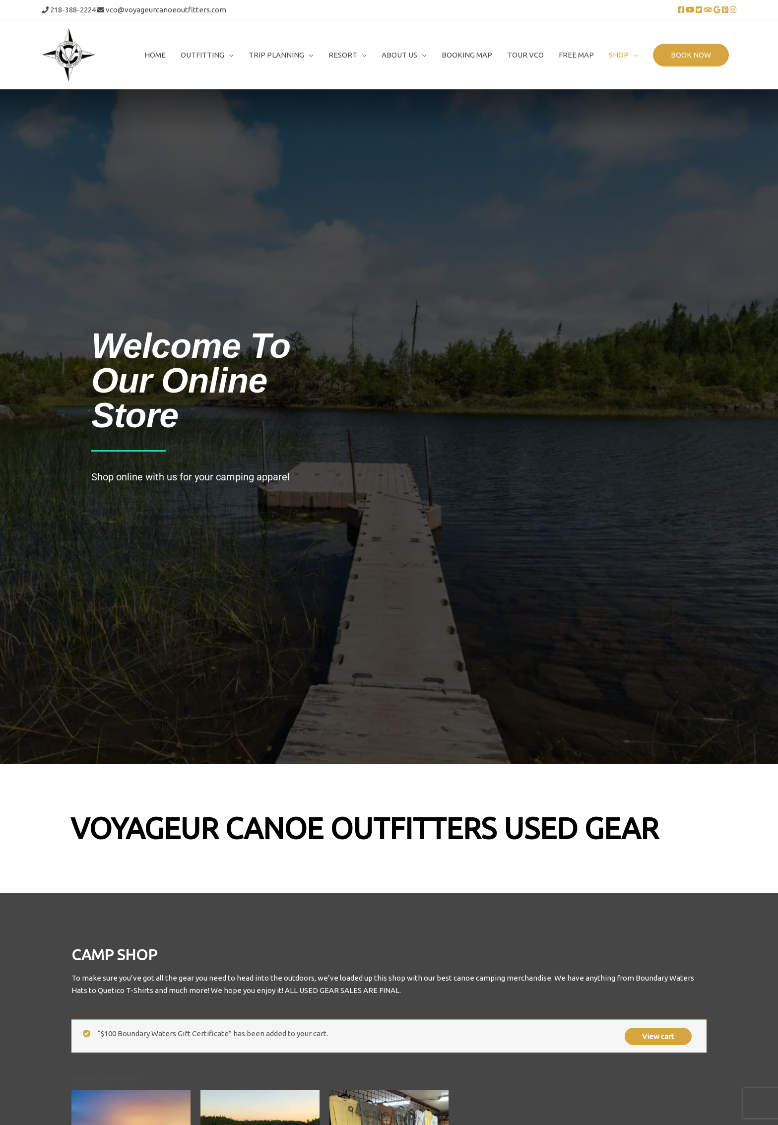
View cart (658, 838)
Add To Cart (108, 1053)
